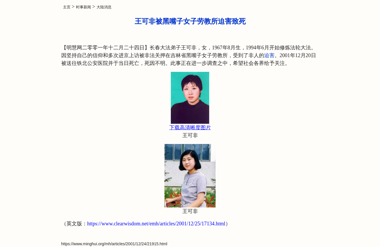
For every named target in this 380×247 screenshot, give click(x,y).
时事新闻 (83, 7)
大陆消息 (104, 7)
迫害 (269, 55)
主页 (67, 7)
